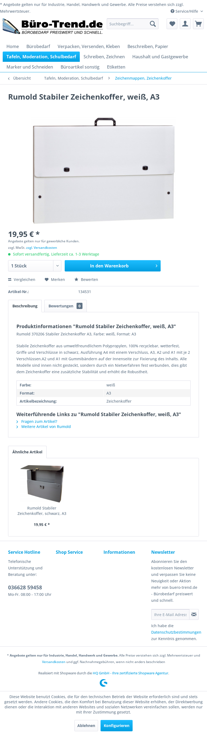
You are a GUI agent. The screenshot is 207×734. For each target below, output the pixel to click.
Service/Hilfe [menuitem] (185, 11)
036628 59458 (25, 587)
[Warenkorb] (198, 23)
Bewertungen (65, 306)
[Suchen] (152, 23)
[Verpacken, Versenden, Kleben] (89, 46)
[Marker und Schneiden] (30, 67)
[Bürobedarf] (38, 46)
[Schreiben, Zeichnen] (104, 57)
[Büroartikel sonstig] (80, 67)
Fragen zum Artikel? (36, 421)
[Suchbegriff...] (132, 23)
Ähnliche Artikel (27, 451)
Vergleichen (21, 279)
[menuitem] (132, 23)
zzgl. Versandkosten (41, 247)
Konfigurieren (116, 725)
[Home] (13, 46)
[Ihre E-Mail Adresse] (170, 614)
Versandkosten (53, 662)
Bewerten (86, 279)
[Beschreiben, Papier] (148, 46)
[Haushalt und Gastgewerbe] (160, 57)
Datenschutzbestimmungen (176, 632)
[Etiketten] (116, 67)
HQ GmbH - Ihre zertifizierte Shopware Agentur (130, 673)
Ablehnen (86, 725)
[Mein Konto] (185, 23)
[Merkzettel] (172, 23)
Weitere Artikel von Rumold (43, 426)
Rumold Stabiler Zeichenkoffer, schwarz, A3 (42, 510)
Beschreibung (24, 305)
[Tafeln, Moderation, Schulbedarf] (41, 57)
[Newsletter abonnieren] (194, 614)
